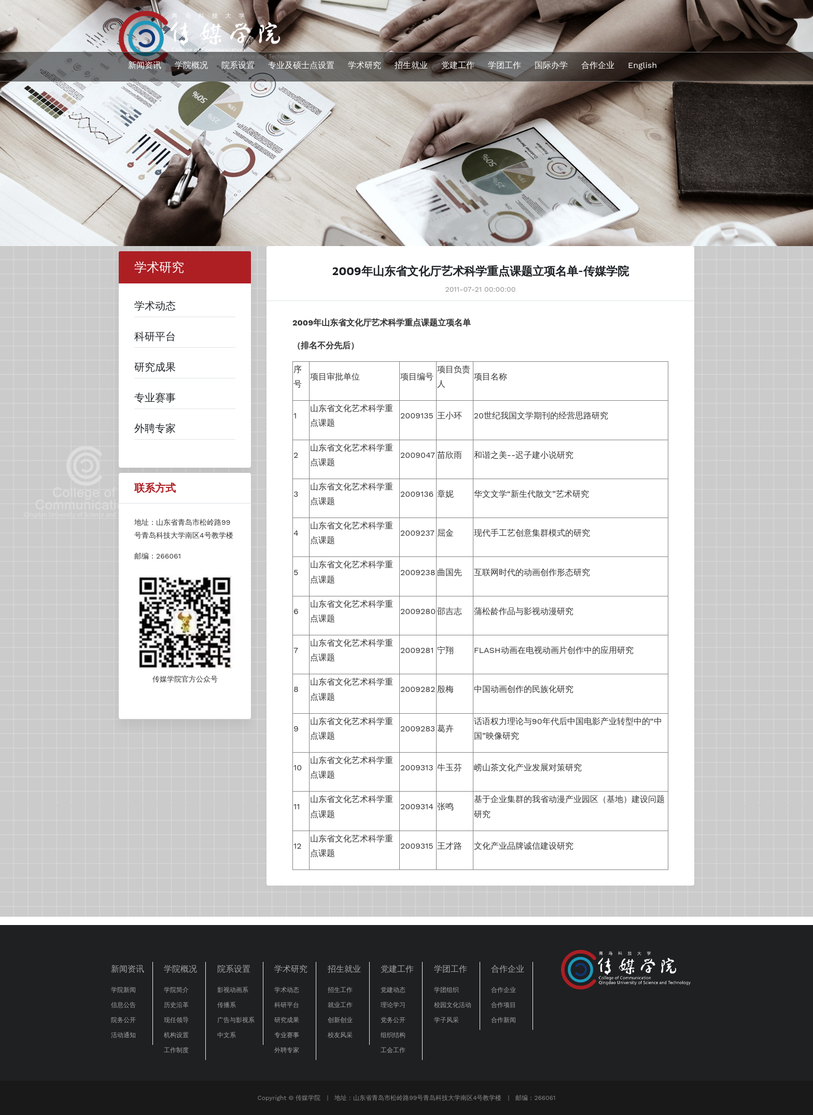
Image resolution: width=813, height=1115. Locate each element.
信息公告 (123, 1005)
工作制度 (176, 1050)
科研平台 (286, 1005)
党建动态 (393, 990)
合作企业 (597, 65)
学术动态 (286, 990)
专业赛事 (286, 1035)
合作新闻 (503, 1020)
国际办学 (551, 65)
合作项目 (503, 1005)
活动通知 (123, 1035)
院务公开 (123, 1020)
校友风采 (340, 1035)
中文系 (226, 1035)
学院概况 (191, 65)
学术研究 (364, 65)
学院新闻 (123, 990)
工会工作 (393, 1050)
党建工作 (457, 65)
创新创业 (340, 1020)
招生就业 (411, 65)
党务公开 (393, 1020)
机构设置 (176, 1035)
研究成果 (286, 1020)
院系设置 (238, 65)
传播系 (226, 1005)
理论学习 (393, 1005)
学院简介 (176, 990)
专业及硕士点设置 (301, 65)
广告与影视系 (236, 1020)
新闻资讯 (144, 65)
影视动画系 (232, 990)
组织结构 (393, 1035)
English (642, 65)
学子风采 (446, 1020)
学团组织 (446, 990)
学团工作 (504, 65)
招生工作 (340, 990)
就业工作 (340, 1005)
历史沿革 (176, 1005)
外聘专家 (286, 1050)
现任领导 (176, 1020)
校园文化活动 (452, 1005)
